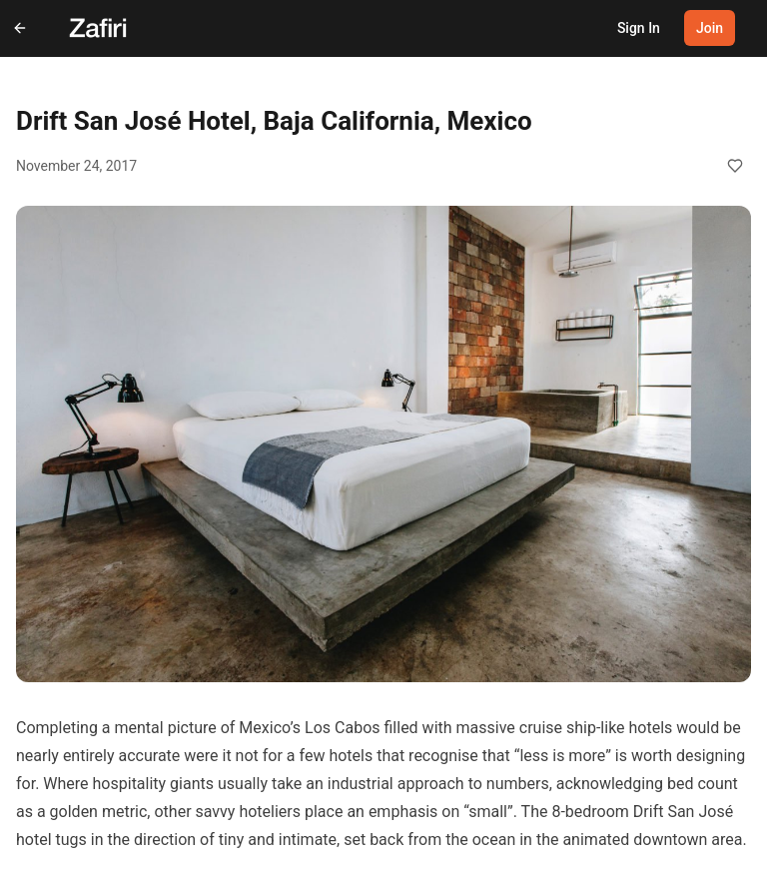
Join (709, 28)
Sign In (638, 28)
